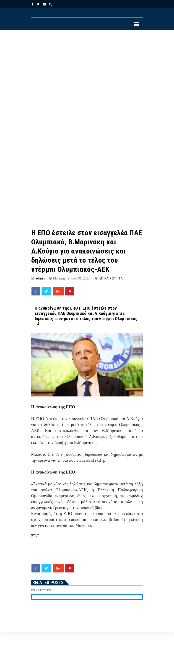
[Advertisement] (68, 81)
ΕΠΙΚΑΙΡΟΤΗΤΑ (111, 278)
